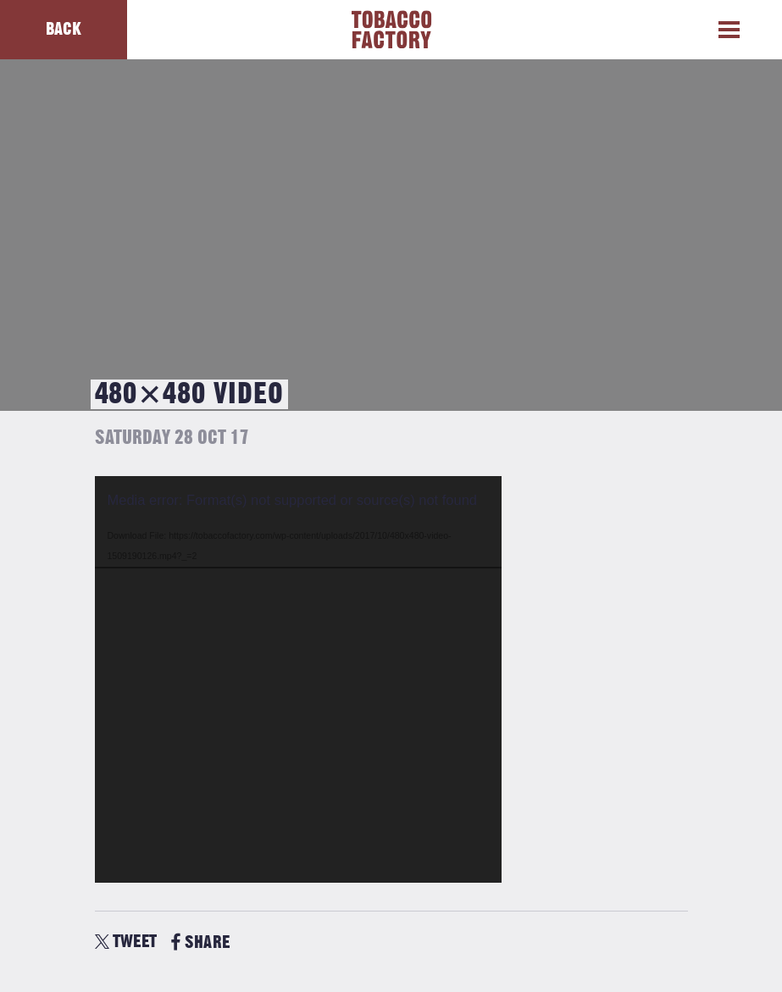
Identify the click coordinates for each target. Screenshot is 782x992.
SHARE (200, 942)
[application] (298, 679)
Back (63, 29)
